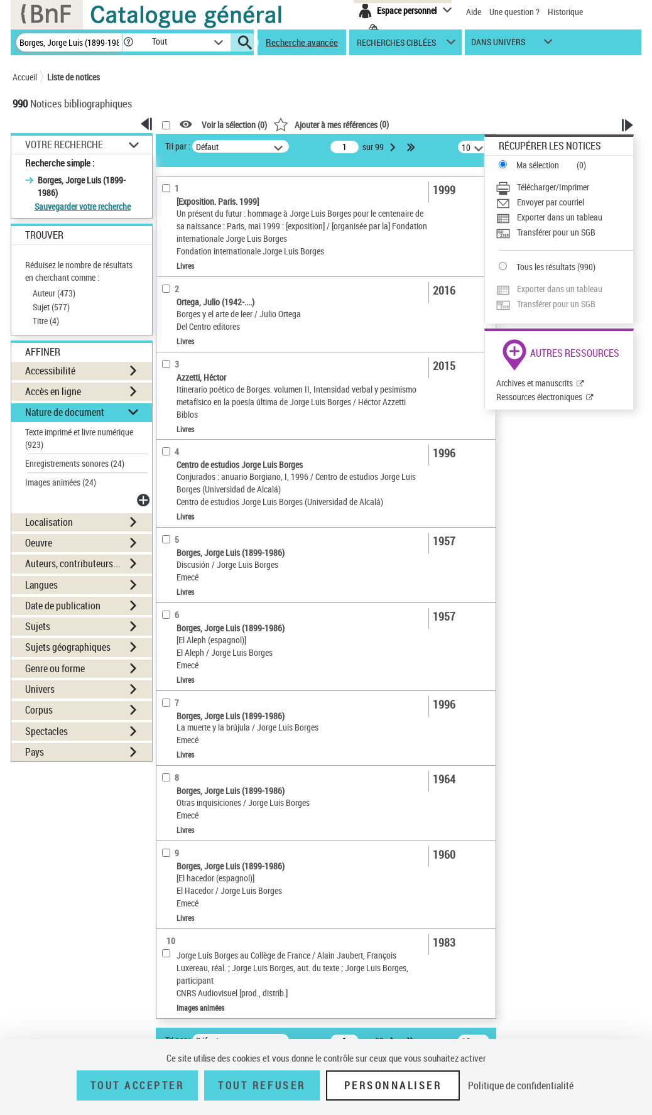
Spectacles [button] (46, 731)
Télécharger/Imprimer (553, 187)
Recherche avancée (302, 42)
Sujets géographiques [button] (68, 647)
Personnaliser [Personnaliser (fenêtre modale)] (393, 1085)
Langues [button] (41, 585)
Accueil (25, 77)
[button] (128, 42)
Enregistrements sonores (74, 463)
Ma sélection (537, 165)
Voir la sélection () (234, 125)
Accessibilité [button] (50, 371)
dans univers (498, 45)
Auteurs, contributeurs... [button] (73, 563)
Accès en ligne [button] (53, 391)
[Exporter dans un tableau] (564, 217)
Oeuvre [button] (38, 543)
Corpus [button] (39, 710)
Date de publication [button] (63, 605)
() (331, 124)
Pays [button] (34, 752)
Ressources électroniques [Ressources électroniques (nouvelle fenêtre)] (539, 397)
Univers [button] (40, 689)
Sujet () (51, 307)
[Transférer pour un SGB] (564, 232)
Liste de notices (73, 77)
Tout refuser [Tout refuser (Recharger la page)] (261, 1085)
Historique (565, 12)
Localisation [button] (49, 522)
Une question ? (514, 12)
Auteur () (54, 293)
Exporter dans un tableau (559, 217)
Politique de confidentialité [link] (520, 1085)
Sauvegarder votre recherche (83, 206)
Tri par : (177, 146)
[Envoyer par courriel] (564, 202)
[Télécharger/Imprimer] (564, 187)
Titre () (46, 321)
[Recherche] (69, 42)
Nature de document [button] (64, 412)
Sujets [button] (37, 626)
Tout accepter (137, 1085)
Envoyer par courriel (550, 202)
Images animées (60, 482)
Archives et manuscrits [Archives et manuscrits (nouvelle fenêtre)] (534, 383)
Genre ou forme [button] (55, 668)
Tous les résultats (545, 267)
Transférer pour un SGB (556, 232)
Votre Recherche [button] (64, 144)
